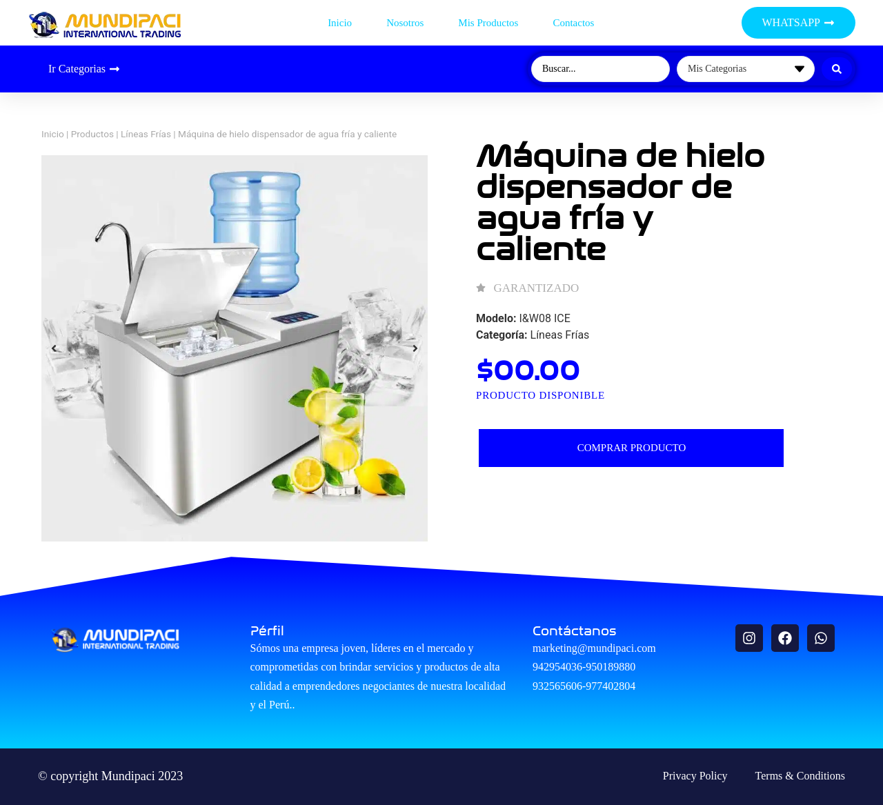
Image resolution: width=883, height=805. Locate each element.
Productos (92, 133)
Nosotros (405, 22)
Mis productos (488, 22)
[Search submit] (837, 69)
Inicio (340, 22)
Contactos (573, 22)
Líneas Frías (146, 133)
